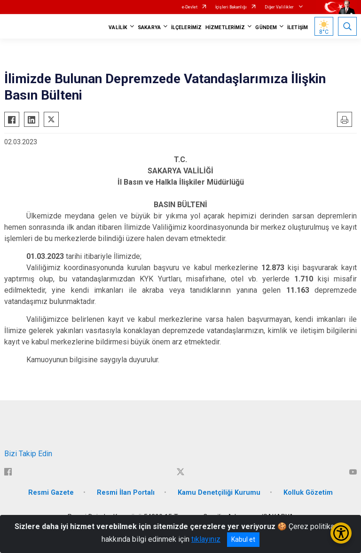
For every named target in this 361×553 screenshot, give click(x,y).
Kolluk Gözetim (308, 493)
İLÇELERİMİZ (186, 27)
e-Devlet (189, 7)
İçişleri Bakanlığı (231, 7)
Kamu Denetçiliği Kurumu (219, 493)
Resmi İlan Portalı (126, 493)
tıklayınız (205, 539)
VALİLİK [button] (118, 27)
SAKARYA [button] (149, 27)
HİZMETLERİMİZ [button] (225, 27)
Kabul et (243, 539)
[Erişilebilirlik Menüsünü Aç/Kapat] (341, 533)
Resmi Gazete (51, 493)
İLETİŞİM (297, 27)
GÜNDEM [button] (266, 27)
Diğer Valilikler (280, 7)
